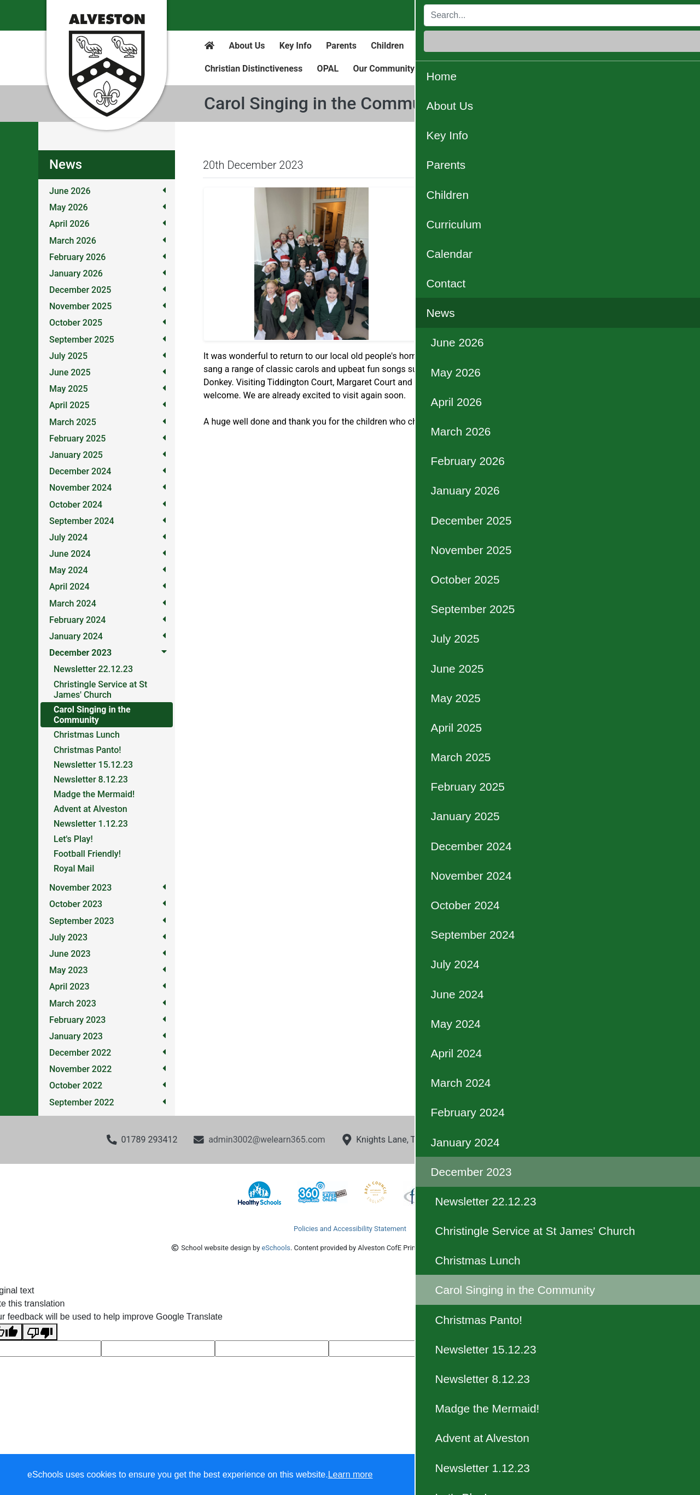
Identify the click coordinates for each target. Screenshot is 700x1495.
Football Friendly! (87, 854)
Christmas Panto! (87, 750)
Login (628, 15)
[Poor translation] (39, 1331)
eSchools (275, 1248)
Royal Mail (74, 868)
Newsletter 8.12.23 (91, 779)
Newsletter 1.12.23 (91, 824)
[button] (454, 264)
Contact (541, 45)
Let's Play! (73, 839)
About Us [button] (247, 45)
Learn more (350, 1474)
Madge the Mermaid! (94, 794)
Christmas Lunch (87, 734)
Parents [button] (341, 45)
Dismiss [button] (478, 1475)
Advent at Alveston (90, 809)
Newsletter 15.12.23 (93, 765)
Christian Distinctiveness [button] (253, 68)
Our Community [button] (384, 68)
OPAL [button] (328, 68)
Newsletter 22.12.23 (93, 669)
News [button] (582, 45)
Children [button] (387, 45)
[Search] (508, 15)
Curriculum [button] (440, 45)
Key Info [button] (295, 45)
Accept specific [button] (541, 1475)
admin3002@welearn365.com (266, 1139)
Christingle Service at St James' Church (100, 689)
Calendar (493, 45)
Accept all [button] (629, 1475)
